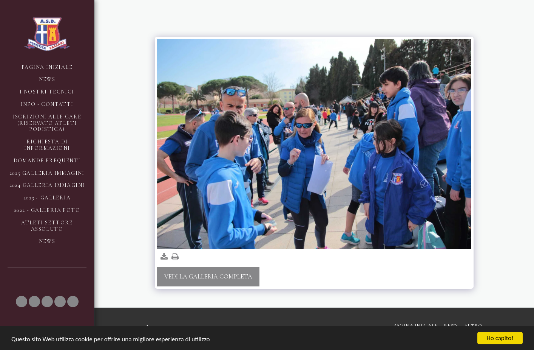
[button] (21, 301)
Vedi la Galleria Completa (208, 276)
